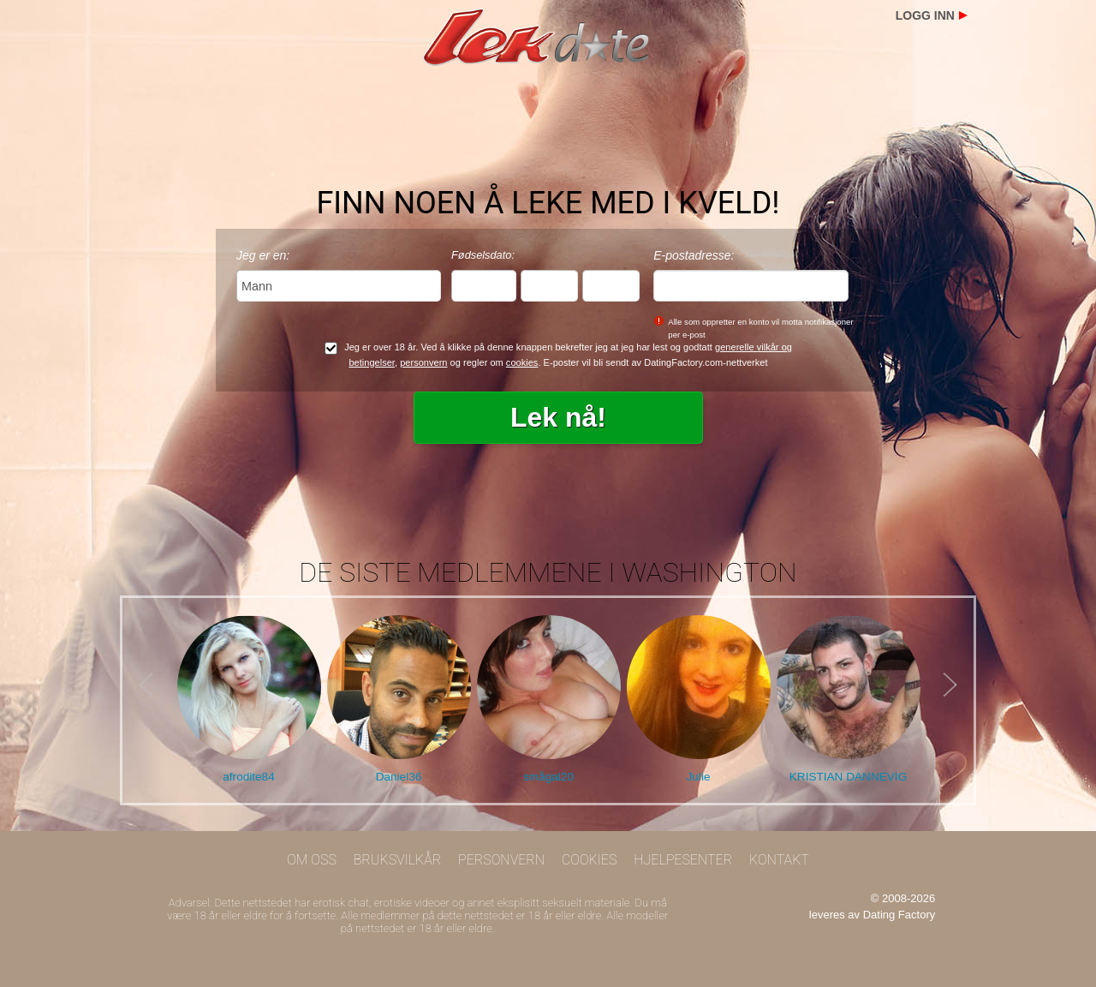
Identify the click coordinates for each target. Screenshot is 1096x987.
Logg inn (925, 15)
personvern (423, 362)
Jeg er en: (262, 255)
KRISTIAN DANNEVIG (848, 776)
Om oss (312, 860)
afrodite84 (248, 776)
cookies (522, 362)
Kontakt (779, 860)
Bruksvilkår (398, 860)
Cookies (589, 860)
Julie (699, 776)
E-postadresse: (693, 255)
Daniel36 (399, 776)
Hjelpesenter (683, 860)
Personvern (501, 860)
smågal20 (548, 776)
